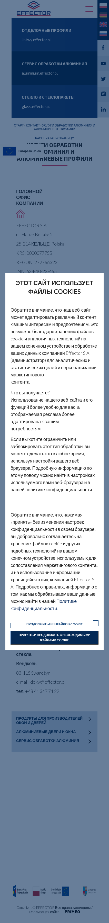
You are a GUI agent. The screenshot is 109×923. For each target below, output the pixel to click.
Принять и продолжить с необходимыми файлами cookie (55, 637)
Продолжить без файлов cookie (54, 624)
